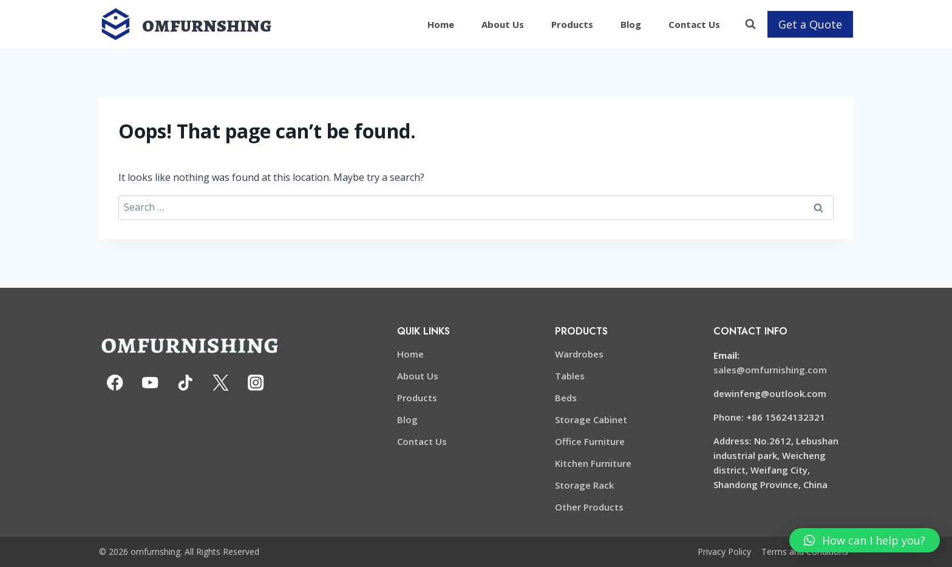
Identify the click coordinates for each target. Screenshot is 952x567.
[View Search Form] (750, 24)
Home (440, 24)
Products (572, 24)
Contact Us (694, 24)
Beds (566, 398)
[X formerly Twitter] (221, 383)
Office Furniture (590, 441)
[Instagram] (256, 383)
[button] (864, 540)
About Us (502, 24)
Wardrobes (579, 354)
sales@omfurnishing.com (770, 370)
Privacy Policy (724, 551)
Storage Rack (584, 485)
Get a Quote (810, 24)
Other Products (589, 507)
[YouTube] (150, 383)
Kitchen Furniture (593, 463)
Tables (570, 376)
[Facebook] (115, 383)
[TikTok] (185, 383)
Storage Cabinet (591, 419)
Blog (630, 24)
